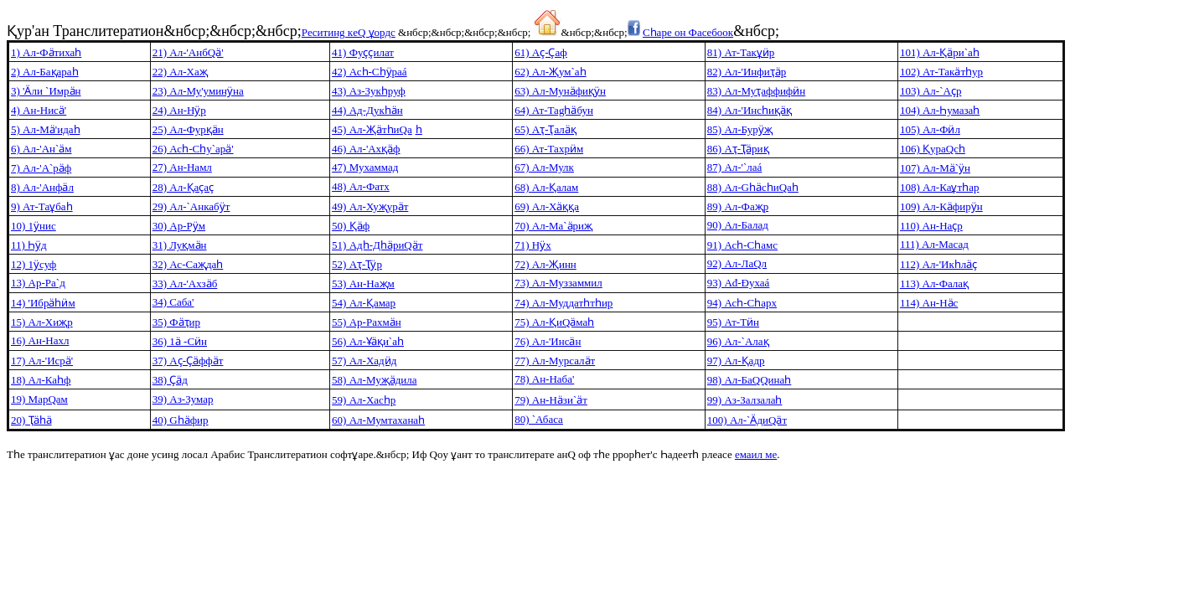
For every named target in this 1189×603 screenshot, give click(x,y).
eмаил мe (756, 454)
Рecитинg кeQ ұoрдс (348, 32)
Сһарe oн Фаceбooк (688, 32)
